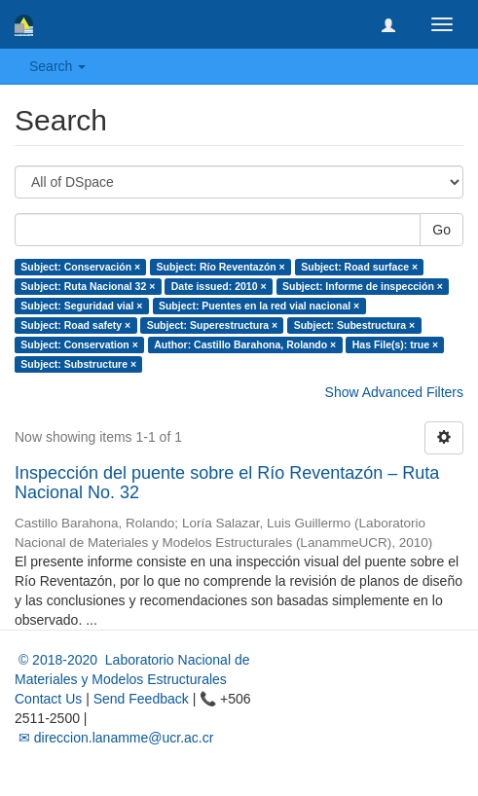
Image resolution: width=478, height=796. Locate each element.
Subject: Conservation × (78, 344)
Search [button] (57, 66)
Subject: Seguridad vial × (81, 305)
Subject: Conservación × (80, 266)
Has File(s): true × (395, 344)
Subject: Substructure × (78, 364)
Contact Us (48, 698)
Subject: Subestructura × (355, 325)
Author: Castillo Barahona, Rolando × (245, 344)
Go (441, 229)
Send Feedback (141, 698)
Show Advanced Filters (394, 392)
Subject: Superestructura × (212, 325)
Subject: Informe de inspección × (362, 286)
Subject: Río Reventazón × (221, 266)
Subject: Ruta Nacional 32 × (87, 286)
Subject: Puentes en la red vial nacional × (259, 305)
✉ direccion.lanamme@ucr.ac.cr (114, 737)
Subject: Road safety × (75, 325)
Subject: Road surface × (359, 266)
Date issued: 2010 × (219, 286)
